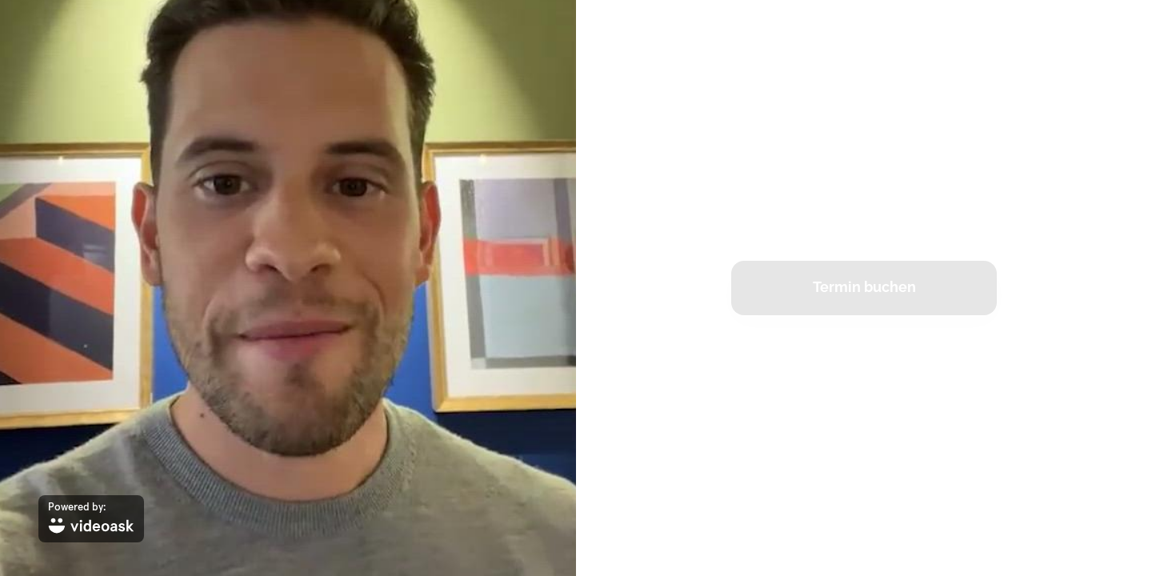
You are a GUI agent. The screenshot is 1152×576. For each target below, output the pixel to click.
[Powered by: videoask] (91, 518)
